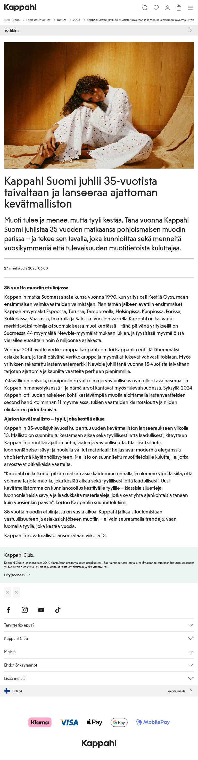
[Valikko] (190, 7)
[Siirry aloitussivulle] (20, 7)
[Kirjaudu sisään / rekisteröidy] (167, 7)
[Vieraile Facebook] (8, 610)
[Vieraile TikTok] (58, 610)
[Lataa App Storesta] (7, 592)
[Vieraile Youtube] (41, 610)
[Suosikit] (156, 7)
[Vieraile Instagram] (25, 610)
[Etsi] (145, 7)
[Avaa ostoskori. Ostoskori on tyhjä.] (179, 7)
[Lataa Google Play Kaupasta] (16, 592)
